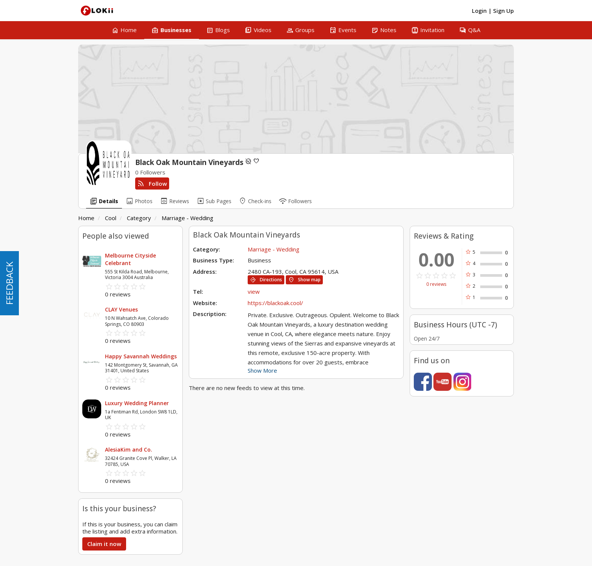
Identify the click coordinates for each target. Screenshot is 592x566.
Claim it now (104, 543)
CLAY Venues (121, 309)
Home (86, 218)
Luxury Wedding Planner (137, 403)
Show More (262, 370)
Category (139, 218)
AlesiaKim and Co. (128, 449)
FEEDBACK (9, 283)
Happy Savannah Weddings (141, 356)
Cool (110, 218)
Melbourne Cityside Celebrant (130, 259)
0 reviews (436, 284)
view (254, 291)
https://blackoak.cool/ (275, 303)
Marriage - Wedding (187, 218)
